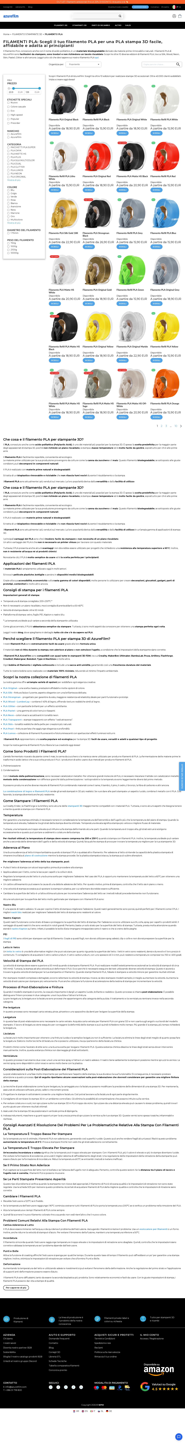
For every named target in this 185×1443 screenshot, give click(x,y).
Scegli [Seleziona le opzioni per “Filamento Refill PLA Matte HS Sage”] (88, 417)
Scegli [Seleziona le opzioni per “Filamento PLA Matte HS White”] (55, 303)
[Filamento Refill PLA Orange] (166, 383)
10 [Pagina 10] (176, 426)
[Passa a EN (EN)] (84, 1411)
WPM (101, 1405)
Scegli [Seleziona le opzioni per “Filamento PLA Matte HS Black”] (122, 190)
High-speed (17, 115)
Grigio (14, 193)
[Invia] (120, 16)
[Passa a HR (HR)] (76, 1411)
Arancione (16, 206)
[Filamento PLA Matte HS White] (64, 270)
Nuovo (14, 102)
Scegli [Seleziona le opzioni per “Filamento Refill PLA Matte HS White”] (55, 417)
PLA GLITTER (18, 167)
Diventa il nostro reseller (118, 7)
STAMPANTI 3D (79, 25)
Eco (13, 111)
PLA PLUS (16, 157)
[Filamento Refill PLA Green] (132, 270)
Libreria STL (20, 7)
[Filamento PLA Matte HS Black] (132, 156)
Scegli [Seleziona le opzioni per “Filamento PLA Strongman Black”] (88, 247)
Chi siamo (165, 7)
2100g (14, 249)
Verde (14, 196)
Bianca (14, 203)
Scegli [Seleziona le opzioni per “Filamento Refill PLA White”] (156, 133)
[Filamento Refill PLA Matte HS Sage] (98, 383)
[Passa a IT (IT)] (92, 1411)
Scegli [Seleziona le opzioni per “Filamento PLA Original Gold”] (88, 303)
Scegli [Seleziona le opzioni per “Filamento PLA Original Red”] (88, 190)
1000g (14, 246)
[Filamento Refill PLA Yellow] (166, 326)
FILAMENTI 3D (60, 25)
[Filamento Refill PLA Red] (166, 156)
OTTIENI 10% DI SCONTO (182, 776)
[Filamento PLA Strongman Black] (98, 213)
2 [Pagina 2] (161, 426)
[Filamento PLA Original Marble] (132, 326)
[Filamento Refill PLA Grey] (132, 213)
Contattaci (155, 7)
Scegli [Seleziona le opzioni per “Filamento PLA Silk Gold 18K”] (55, 247)
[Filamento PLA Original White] (132, 99)
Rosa (13, 200)
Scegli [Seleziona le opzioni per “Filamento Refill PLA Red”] (156, 190)
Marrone (15, 213)
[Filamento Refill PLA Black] (98, 99)
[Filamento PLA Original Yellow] (98, 326)
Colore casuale (18, 106)
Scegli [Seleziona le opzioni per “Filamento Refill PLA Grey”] (122, 247)
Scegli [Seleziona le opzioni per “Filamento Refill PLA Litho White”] (55, 190)
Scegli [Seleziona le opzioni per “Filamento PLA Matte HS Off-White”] (122, 417)
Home (6, 34)
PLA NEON (16, 173)
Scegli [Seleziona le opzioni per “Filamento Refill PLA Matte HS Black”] (55, 360)
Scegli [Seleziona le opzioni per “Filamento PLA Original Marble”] (122, 360)
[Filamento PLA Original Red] (98, 156)
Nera (13, 210)
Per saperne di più (16, 1288)
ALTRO (118, 25)
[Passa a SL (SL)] (100, 1411)
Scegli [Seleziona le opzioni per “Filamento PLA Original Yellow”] (88, 360)
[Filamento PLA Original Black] (64, 99)
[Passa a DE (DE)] (109, 1411)
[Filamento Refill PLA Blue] (166, 213)
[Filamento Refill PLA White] (166, 99)
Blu (12, 190)
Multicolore (17, 220)
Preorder (15, 123)
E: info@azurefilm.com (14, 1387)
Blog (30, 7)
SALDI (128, 25)
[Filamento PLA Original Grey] (166, 270)
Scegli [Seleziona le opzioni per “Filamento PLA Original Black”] (55, 133)
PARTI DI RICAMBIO (101, 25)
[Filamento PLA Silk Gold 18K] (64, 213)
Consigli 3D (7, 7)
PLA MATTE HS (18, 154)
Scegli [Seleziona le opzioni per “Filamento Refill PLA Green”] (122, 303)
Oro (13, 216)
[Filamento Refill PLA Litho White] (64, 156)
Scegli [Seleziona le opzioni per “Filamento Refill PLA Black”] (88, 133)
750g (13, 243)
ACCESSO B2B (140, 7)
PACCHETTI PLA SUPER (23, 147)
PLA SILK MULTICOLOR (23, 160)
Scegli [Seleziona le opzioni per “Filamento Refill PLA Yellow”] (156, 360)
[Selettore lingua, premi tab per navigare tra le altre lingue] (176, 7)
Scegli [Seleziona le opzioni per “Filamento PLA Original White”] (122, 133)
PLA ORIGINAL (18, 177)
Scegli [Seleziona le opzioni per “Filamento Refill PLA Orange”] (156, 417)
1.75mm (14, 233)
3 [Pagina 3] (166, 426)
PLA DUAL (16, 163)
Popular (15, 119)
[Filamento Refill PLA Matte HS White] (64, 383)
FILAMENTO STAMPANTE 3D (27, 34)
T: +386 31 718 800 (12, 1390)
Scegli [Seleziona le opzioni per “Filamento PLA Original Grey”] (156, 303)
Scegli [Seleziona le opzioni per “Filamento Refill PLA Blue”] (156, 247)
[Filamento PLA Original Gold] (98, 270)
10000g (14, 253)
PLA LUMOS (17, 170)
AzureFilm (16, 134)
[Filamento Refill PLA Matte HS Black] (64, 326)
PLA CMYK (16, 150)
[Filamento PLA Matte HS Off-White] (132, 383)
